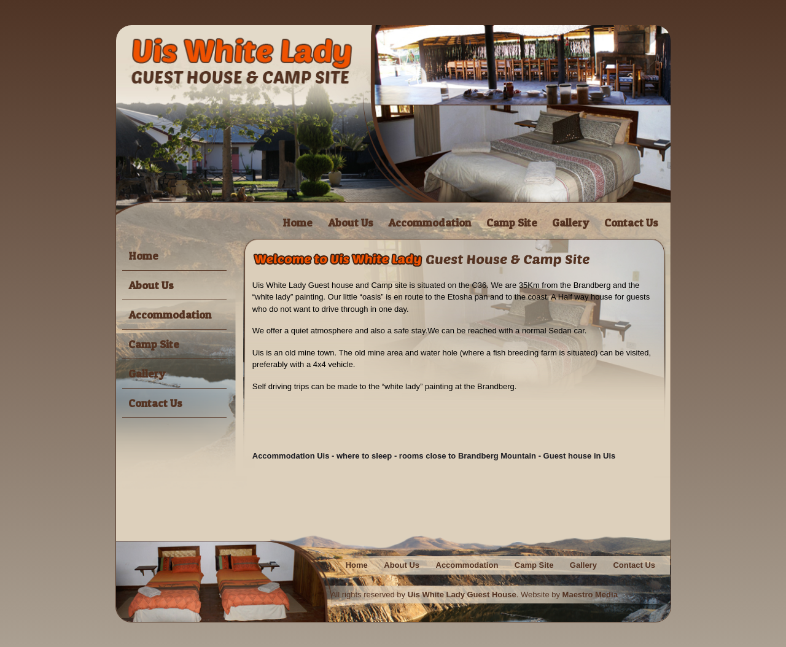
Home (297, 222)
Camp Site (511, 222)
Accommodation (429, 222)
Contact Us (631, 222)
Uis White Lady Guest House (462, 594)
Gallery (570, 222)
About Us (350, 222)
